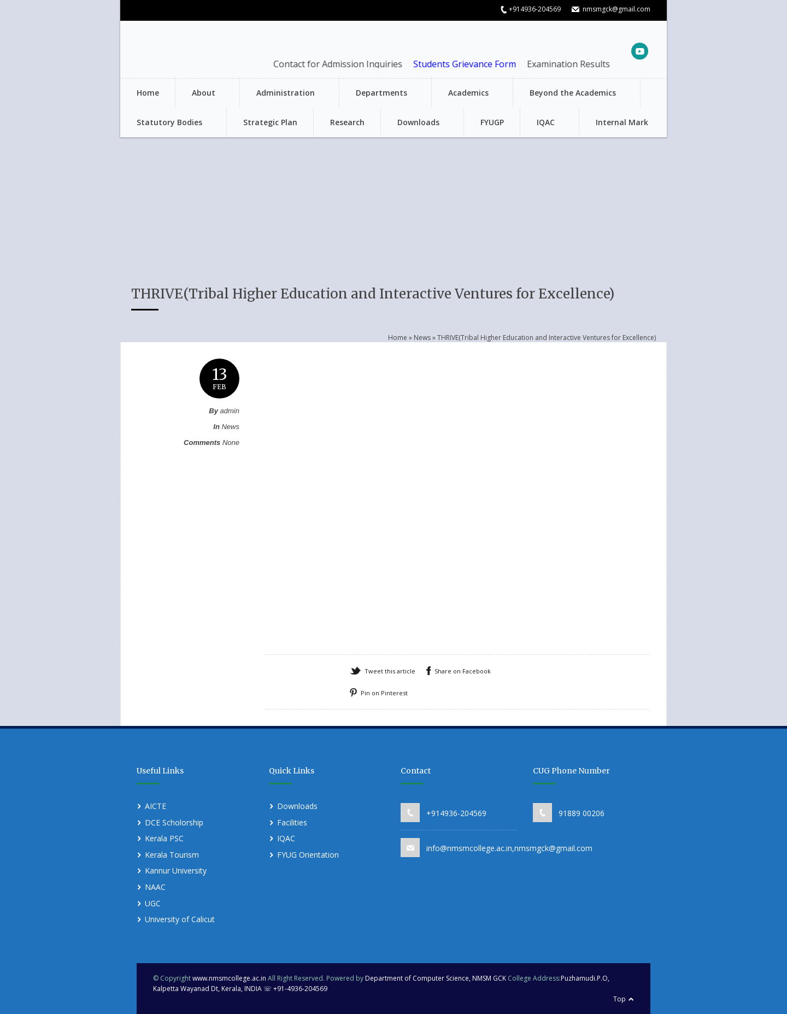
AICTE (155, 806)
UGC (153, 903)
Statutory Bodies (167, 123)
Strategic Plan (270, 122)
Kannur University (176, 870)
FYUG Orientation (308, 854)
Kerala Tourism (172, 854)
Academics (467, 93)
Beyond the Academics (571, 93)
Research (347, 122)
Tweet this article (390, 671)
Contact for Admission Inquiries (346, 64)
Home (148, 92)
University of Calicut (180, 919)
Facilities (292, 822)
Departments (379, 93)
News (422, 337)
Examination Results (577, 64)
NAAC (155, 887)
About (201, 93)
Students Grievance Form (473, 64)
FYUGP (492, 122)
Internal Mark (622, 122)
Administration (284, 93)
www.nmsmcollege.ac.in (229, 978)
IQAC (544, 123)
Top (619, 999)
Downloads (417, 123)
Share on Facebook (462, 671)
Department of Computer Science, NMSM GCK (436, 978)
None (230, 442)
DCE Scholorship (174, 822)
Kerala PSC (164, 838)
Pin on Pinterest (384, 693)
